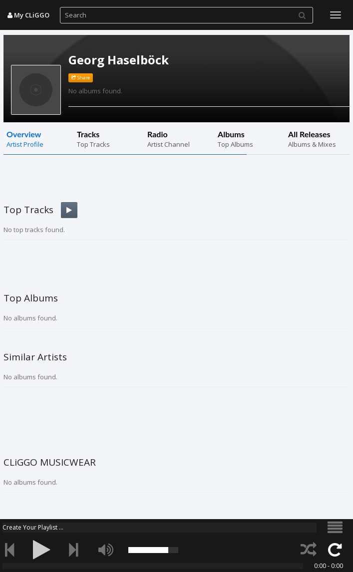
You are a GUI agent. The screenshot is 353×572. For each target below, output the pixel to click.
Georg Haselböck (118, 59)
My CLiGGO (28, 14)
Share (80, 77)
